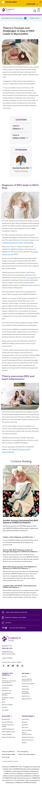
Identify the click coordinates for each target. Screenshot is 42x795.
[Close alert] (40, 2)
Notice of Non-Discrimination (26, 754)
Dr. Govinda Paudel (31, 277)
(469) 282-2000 (7, 648)
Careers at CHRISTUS (8, 751)
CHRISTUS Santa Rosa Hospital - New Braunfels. (18, 242)
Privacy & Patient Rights (9, 754)
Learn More (30, 4)
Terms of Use (6, 757)
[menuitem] (12, 2)
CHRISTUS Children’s (17, 249)
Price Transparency (22, 751)
